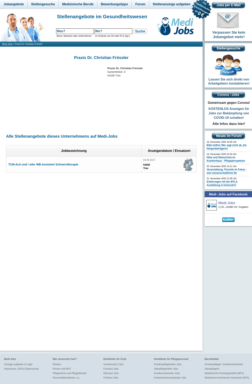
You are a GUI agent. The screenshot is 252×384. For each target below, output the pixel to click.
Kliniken (57, 364)
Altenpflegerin (212, 368)
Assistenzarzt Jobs (113, 364)
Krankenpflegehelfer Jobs (168, 364)
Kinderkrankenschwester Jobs (170, 377)
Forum (140, 4)
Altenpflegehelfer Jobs (166, 368)
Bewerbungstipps (114, 4)
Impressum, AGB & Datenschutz (21, 368)
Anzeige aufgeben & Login (18, 364)
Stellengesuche (43, 4)
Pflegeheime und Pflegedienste (69, 373)
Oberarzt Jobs (111, 373)
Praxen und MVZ (62, 368)
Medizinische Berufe (78, 4)
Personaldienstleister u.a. (66, 377)
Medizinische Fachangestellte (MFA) (224, 373)
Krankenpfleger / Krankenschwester (224, 364)
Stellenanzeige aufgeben (172, 4)
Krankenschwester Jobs (167, 373)
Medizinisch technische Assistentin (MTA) (227, 377)
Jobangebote (14, 4)
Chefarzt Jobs (110, 377)
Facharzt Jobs (111, 368)
